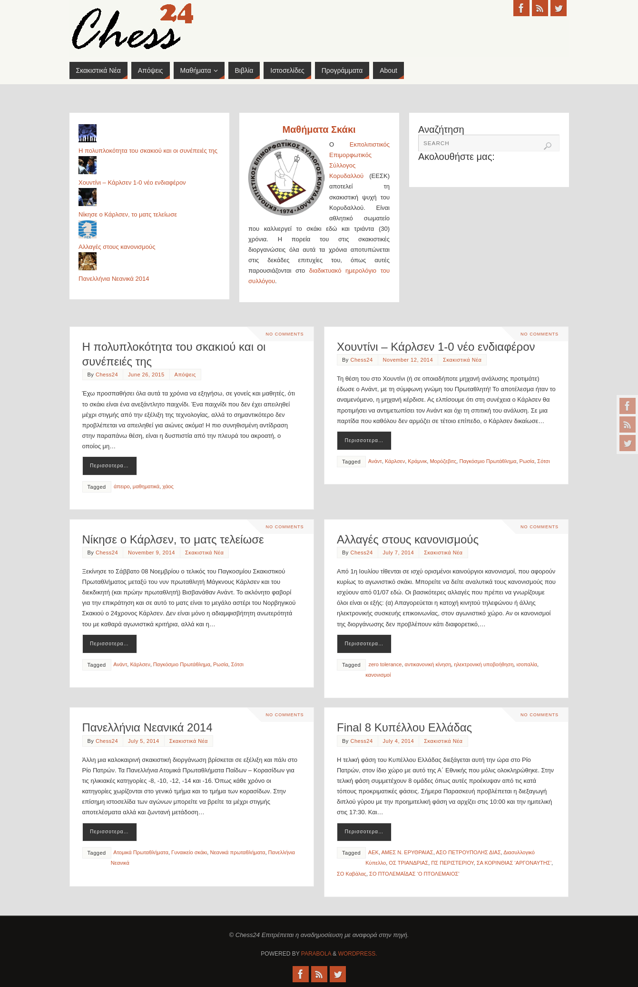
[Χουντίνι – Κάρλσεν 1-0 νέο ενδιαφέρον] (88, 167)
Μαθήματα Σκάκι (318, 129)
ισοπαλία (526, 664)
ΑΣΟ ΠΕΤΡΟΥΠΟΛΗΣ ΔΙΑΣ (468, 852)
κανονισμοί (378, 675)
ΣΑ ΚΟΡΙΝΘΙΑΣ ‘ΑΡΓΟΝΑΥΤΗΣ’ (514, 863)
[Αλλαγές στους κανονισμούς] (88, 231)
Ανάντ (375, 461)
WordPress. (357, 953)
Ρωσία (527, 461)
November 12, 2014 (408, 360)
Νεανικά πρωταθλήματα (237, 852)
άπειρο (122, 486)
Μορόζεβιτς (443, 461)
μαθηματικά (146, 486)
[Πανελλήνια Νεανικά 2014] (88, 263)
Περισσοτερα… (109, 465)
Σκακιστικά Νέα (462, 360)
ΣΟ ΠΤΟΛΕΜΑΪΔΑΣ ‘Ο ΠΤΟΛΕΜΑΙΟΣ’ (414, 874)
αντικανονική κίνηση (428, 664)
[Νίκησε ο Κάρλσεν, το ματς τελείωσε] (88, 198)
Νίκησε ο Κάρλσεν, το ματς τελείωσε (128, 214)
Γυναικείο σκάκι (189, 852)
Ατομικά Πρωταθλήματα (140, 852)
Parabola (316, 953)
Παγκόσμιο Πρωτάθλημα (487, 461)
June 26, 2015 (146, 374)
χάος (167, 486)
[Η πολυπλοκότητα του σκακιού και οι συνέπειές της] (88, 135)
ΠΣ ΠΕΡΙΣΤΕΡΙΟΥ (452, 863)
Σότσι (543, 461)
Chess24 (107, 374)
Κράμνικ (417, 461)
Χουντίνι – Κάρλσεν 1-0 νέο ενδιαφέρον (132, 182)
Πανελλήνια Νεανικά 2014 (114, 278)
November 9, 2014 (151, 552)
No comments (284, 334)
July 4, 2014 (398, 741)
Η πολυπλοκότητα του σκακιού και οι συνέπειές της (148, 150)
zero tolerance (385, 664)
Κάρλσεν (395, 461)
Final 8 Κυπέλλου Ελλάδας (404, 727)
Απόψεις (185, 374)
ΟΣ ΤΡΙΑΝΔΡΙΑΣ (408, 863)
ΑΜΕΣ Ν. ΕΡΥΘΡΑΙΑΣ (407, 852)
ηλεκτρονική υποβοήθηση (483, 664)
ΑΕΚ (373, 852)
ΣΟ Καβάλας (351, 874)
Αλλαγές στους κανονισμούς (117, 246)
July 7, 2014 (398, 552)
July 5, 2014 (143, 741)
